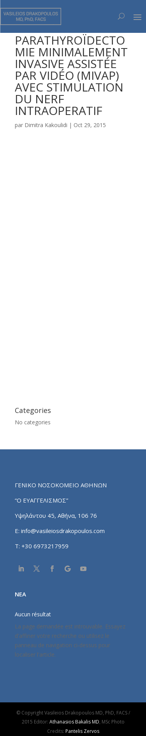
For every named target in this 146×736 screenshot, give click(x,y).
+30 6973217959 (45, 546)
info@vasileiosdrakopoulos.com (63, 531)
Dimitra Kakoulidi (46, 125)
